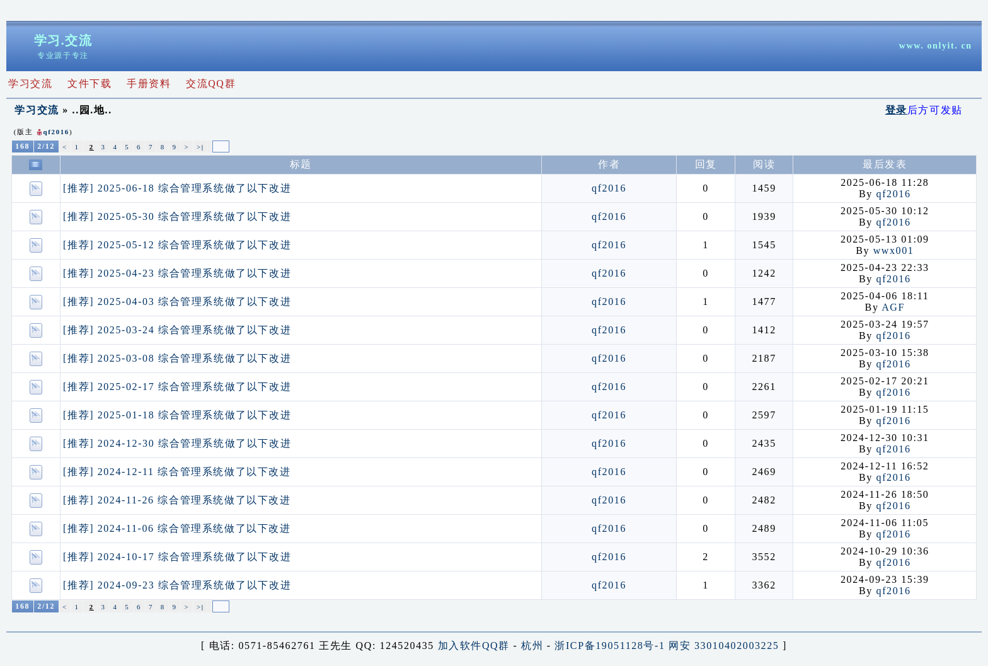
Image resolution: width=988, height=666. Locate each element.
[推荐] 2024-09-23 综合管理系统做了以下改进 (177, 585)
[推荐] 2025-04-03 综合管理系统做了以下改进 (177, 301)
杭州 (532, 645)
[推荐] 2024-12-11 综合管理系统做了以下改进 (177, 471)
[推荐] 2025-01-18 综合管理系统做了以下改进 (177, 415)
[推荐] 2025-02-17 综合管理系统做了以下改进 (177, 386)
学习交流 (36, 110)
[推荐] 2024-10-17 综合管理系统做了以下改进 (177, 556)
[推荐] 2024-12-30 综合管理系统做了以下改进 (177, 443)
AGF (893, 307)
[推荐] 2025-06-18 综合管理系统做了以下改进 (177, 188)
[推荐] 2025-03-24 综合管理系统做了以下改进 (177, 329)
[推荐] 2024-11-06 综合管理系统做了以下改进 (177, 528)
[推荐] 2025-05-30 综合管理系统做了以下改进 (177, 216)
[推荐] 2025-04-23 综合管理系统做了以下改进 (177, 273)
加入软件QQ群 (474, 645)
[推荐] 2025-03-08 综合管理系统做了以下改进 (177, 358)
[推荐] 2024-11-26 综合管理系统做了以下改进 (177, 500)
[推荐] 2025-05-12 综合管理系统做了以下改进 (177, 244)
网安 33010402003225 (724, 645)
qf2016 (56, 131)
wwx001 (893, 250)
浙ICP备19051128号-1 (609, 645)
